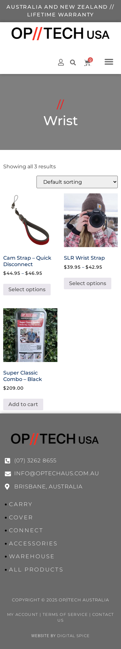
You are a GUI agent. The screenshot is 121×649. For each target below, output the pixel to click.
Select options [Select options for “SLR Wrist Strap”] (87, 283)
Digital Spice (73, 635)
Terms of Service (65, 614)
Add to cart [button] (23, 404)
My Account (22, 614)
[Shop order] (77, 182)
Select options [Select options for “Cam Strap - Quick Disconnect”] (26, 289)
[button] (109, 61)
